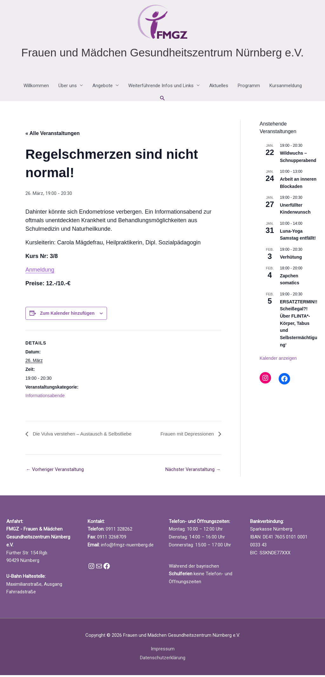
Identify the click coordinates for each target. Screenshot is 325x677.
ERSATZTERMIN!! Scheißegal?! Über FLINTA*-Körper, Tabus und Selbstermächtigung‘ (298, 325)
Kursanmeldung (285, 87)
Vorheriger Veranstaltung (55, 471)
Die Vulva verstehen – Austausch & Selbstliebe (84, 435)
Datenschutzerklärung (162, 659)
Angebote (102, 87)
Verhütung (291, 258)
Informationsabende (45, 397)
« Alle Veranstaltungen (52, 135)
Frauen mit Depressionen (186, 435)
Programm (249, 87)
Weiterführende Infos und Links (161, 87)
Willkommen (36, 87)
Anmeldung (39, 271)
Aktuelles (218, 87)
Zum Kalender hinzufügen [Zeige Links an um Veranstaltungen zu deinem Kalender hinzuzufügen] (67, 314)
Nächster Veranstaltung (193, 471)
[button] (162, 100)
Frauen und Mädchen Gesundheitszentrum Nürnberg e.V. (162, 54)
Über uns (67, 87)
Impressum (163, 651)
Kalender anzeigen (278, 360)
